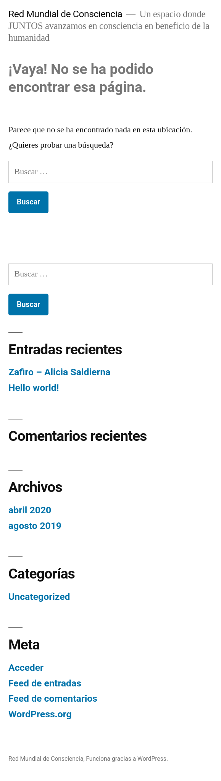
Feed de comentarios (52, 698)
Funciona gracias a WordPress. (127, 758)
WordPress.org (40, 714)
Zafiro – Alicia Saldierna (59, 372)
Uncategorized (39, 596)
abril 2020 (29, 510)
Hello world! (33, 387)
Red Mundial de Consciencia (65, 13)
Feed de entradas (44, 683)
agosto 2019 (34, 525)
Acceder (26, 667)
